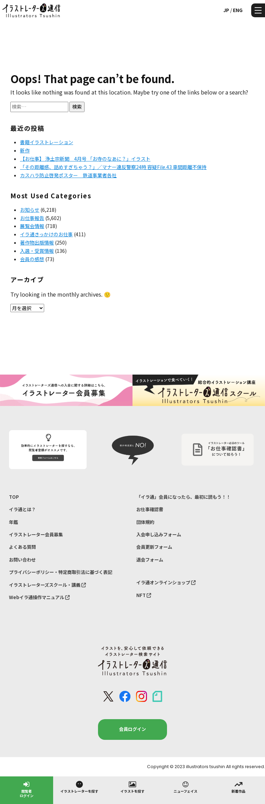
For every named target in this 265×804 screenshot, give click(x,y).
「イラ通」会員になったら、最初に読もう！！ (183, 497)
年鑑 (13, 522)
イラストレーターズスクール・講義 (47, 585)
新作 (25, 150)
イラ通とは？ (22, 509)
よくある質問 (22, 547)
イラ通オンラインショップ (166, 582)
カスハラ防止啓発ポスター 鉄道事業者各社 (68, 175)
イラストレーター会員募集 (36, 534)
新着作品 (238, 787)
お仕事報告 (32, 218)
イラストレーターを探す (79, 787)
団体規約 (145, 522)
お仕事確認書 (149, 509)
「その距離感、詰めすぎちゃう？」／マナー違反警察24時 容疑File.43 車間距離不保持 (113, 166)
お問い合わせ (22, 559)
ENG (238, 10)
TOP (14, 497)
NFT (143, 595)
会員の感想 (32, 259)
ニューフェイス (185, 787)
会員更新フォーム (154, 547)
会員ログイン (132, 729)
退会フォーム (149, 559)
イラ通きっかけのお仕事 (46, 234)
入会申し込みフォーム (158, 534)
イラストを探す (132, 787)
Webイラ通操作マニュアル (39, 597)
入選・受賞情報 (37, 250)
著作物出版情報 (37, 242)
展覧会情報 (32, 225)
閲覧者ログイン (26, 789)
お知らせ (29, 209)
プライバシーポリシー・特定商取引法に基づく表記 (60, 572)
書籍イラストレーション (46, 142)
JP (226, 10)
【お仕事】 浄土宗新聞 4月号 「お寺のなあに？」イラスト (85, 158)
